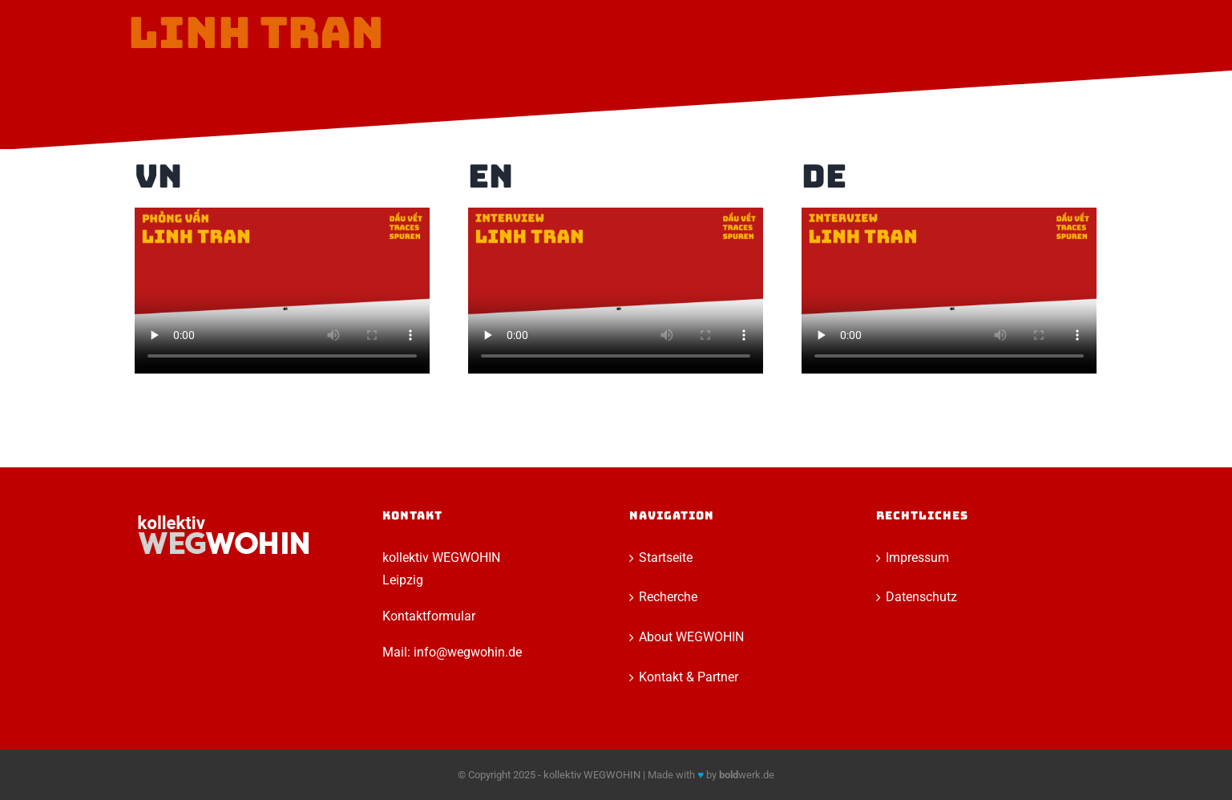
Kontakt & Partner (688, 677)
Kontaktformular (428, 616)
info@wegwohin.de (468, 652)
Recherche (668, 596)
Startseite (666, 557)
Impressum (917, 557)
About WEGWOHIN (691, 636)
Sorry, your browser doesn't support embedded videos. (282, 291)
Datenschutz (921, 596)
